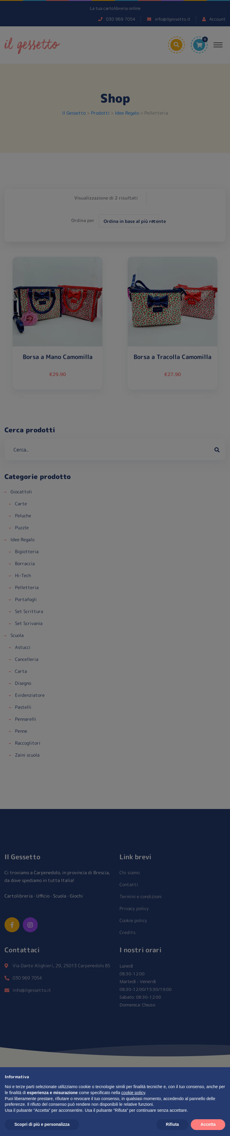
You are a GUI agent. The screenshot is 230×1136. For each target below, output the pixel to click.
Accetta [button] (208, 1124)
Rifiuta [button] (172, 1124)
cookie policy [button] (133, 1092)
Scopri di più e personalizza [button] (41, 1124)
